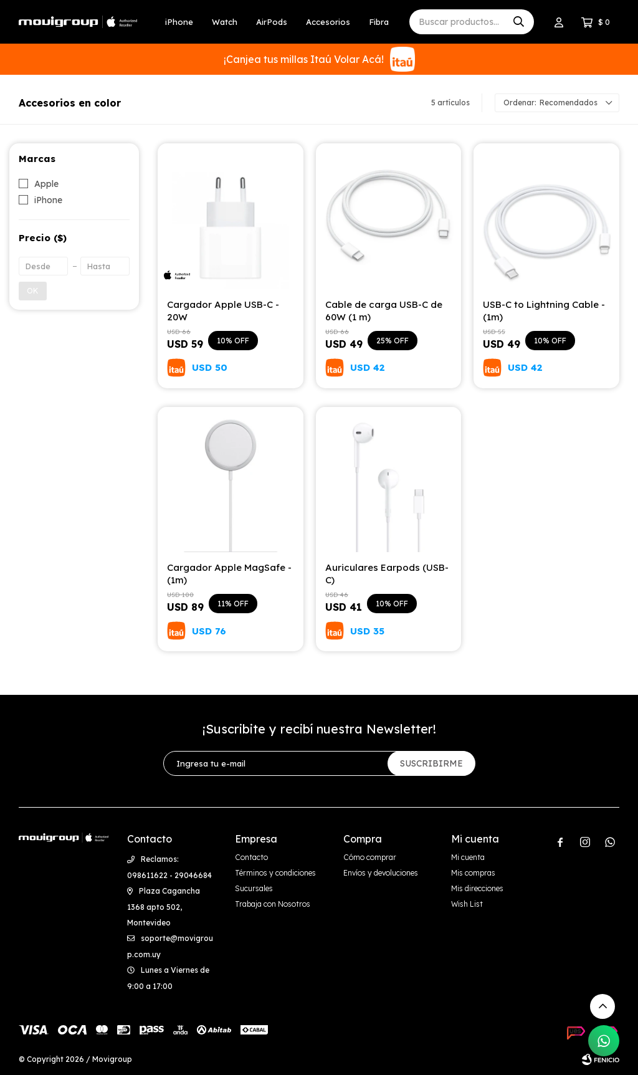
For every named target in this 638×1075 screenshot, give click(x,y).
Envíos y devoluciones (380, 872)
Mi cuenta (468, 857)
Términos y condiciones (275, 872)
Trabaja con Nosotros (272, 904)
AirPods (271, 22)
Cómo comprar (369, 857)
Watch (224, 22)
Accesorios (328, 22)
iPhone (179, 22)
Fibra (379, 22)
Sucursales (254, 888)
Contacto (251, 857)
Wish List (467, 904)
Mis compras (473, 872)
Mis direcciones (477, 888)
